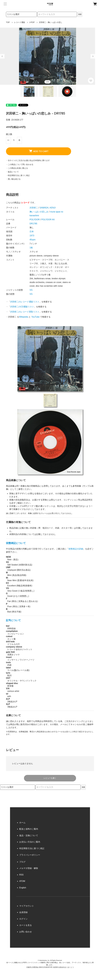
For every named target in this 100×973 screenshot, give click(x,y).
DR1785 (33, 223)
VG (31, 290)
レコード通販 (19, 22)
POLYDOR (35, 219)
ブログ (22, 862)
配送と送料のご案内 (28, 829)
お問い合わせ (25, 932)
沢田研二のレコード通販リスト (24, 302)
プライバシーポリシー (29, 855)
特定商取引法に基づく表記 (31, 848)
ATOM (22, 881)
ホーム (22, 822)
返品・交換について (28, 835)
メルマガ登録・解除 (28, 868)
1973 (32, 235)
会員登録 (23, 912)
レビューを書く (50, 778)
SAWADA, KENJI (47, 208)
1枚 (31, 247)
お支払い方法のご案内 (29, 842)
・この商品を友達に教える (17, 168)
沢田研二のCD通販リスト (22, 307)
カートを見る (25, 925)
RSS (21, 875)
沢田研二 (34, 208)
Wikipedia (23, 317)
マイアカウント (26, 906)
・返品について (12, 172)
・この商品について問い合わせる (19, 164)
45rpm (32, 240)
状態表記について (16, 543)
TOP (8, 22)
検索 (80, 14)
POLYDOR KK (48, 219)
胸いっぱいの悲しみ (39, 212)
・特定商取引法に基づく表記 (18, 175)
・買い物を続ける (13, 179)
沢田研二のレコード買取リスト (24, 312)
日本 (32, 231)
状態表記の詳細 (75, 549)
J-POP (32, 22)
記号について (13, 620)
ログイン (23, 919)
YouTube (35, 317)
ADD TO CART (38, 151)
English (22, 888)
